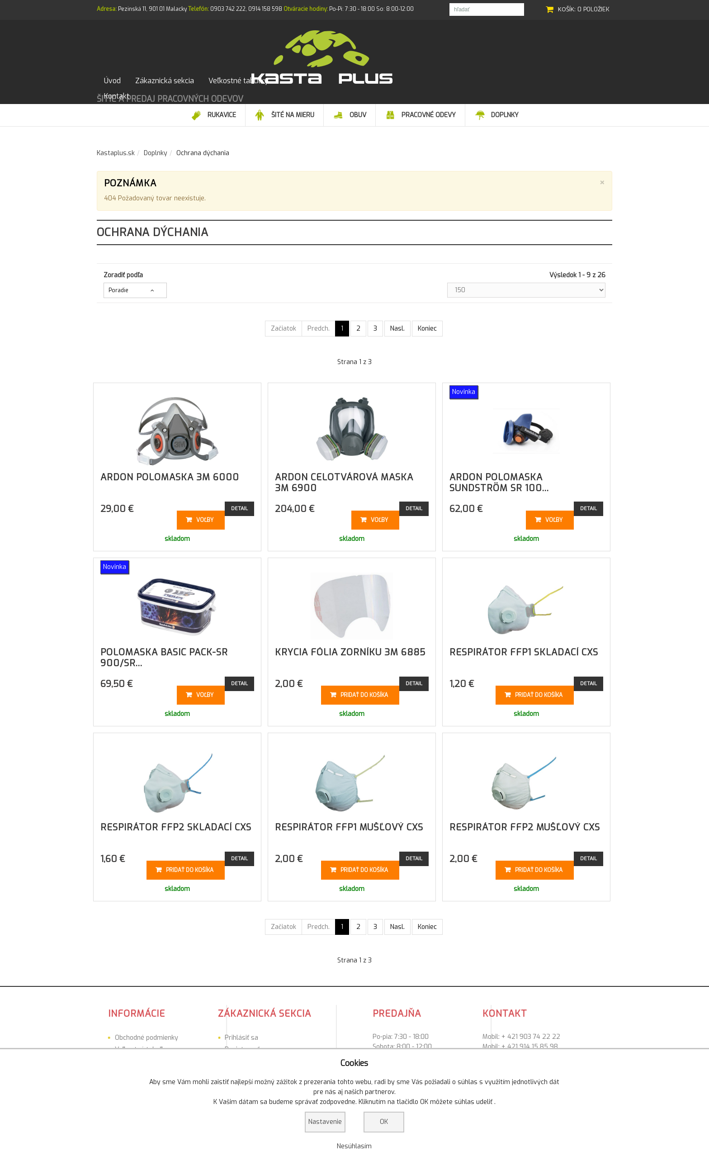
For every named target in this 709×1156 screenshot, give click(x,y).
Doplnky (155, 149)
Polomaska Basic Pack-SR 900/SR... (164, 654)
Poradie (118, 286)
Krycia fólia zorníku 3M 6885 (350, 649)
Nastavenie (325, 1122)
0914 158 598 (265, 9)
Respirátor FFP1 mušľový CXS (349, 824)
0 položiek (593, 9)
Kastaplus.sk (116, 149)
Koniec (427, 325)
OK (384, 1122)
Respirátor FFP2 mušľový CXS (524, 824)
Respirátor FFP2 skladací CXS (175, 824)
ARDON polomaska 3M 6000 (169, 474)
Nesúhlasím (354, 1146)
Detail (239, 505)
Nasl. (397, 325)
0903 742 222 (228, 9)
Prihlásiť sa (188, 1034)
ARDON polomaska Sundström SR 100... (499, 479)
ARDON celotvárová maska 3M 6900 (344, 479)
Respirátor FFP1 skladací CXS (523, 649)
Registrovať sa (193, 1046)
